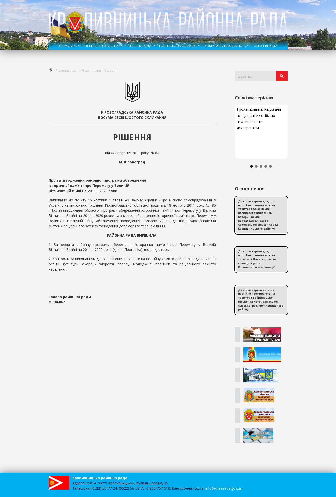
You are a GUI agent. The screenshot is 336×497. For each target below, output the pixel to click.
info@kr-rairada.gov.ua (223, 488)
